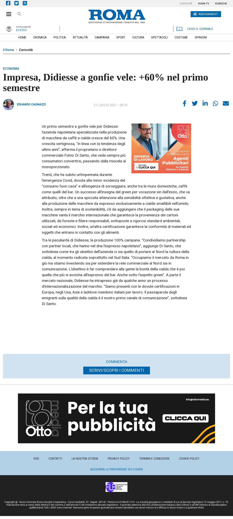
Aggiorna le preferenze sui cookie (116, 469)
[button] (7, 12)
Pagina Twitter (18, 3)
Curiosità (26, 50)
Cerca (19, 15)
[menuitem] (186, 3)
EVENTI (21, 30)
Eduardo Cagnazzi (31, 104)
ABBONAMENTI (208, 14)
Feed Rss (27, 3)
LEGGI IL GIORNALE (194, 29)
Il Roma (8, 50)
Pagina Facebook (10, 3)
